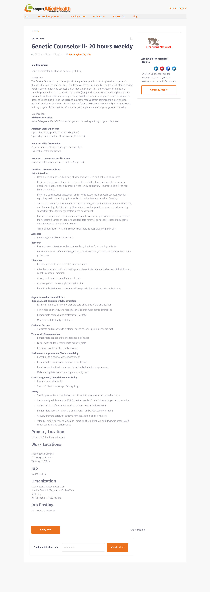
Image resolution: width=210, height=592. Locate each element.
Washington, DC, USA (80, 54)
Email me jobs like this (46, 547)
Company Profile (159, 89)
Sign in (172, 8)
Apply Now (45, 529)
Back (36, 31)
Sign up (183, 8)
